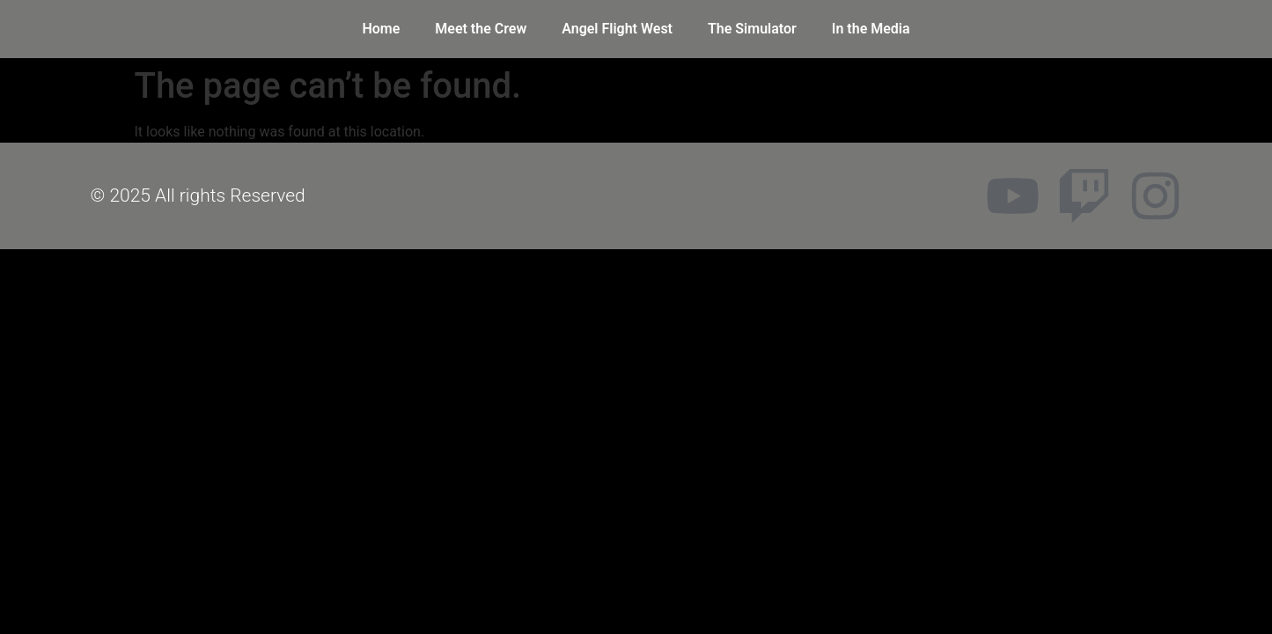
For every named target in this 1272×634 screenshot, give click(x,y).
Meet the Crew (480, 28)
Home (381, 28)
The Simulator (752, 28)
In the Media (871, 28)
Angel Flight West (617, 28)
